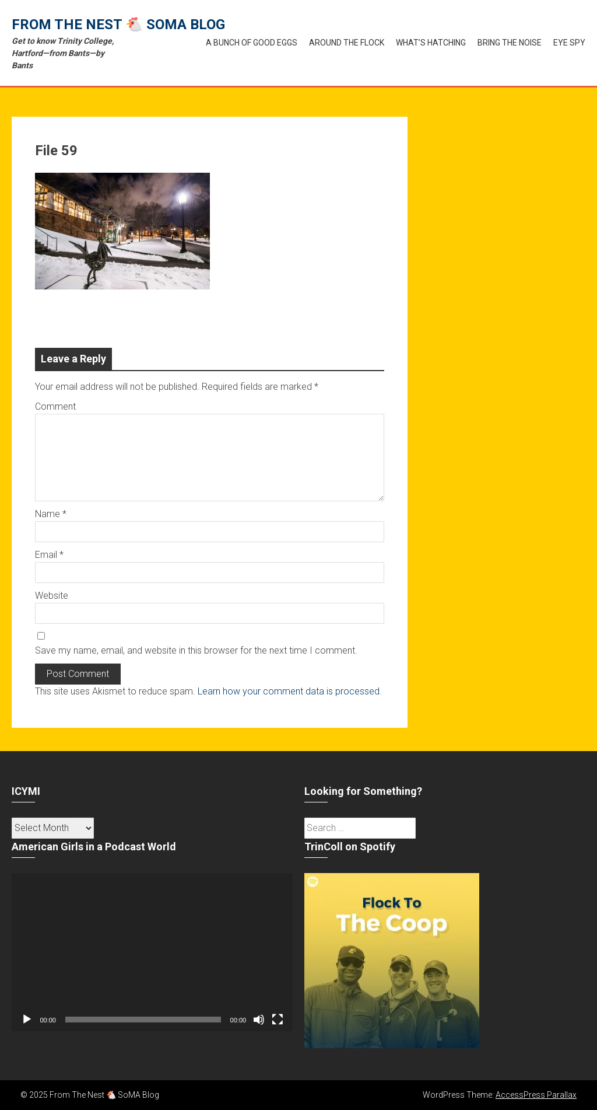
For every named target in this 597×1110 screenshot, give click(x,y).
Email (49, 554)
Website (51, 595)
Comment (55, 406)
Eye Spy (569, 42)
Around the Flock (346, 42)
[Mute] (259, 1019)
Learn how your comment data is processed (289, 691)
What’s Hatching (431, 42)
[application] (152, 952)
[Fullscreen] (277, 1019)
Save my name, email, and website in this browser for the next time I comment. (196, 650)
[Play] (27, 1019)
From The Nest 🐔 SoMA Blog (118, 24)
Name (50, 513)
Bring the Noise (509, 42)
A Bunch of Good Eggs (251, 42)
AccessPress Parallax (536, 1094)
